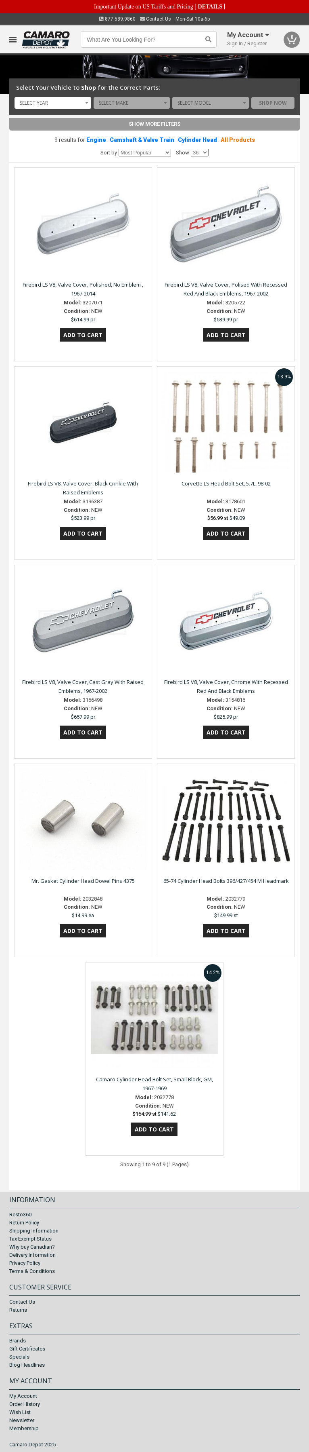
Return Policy (24, 1223)
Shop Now (273, 102)
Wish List (20, 1412)
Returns (18, 1310)
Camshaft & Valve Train (142, 140)
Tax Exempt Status (30, 1239)
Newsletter (21, 1420)
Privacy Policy (24, 1263)
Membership (24, 1428)
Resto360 (20, 1214)
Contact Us (155, 19)
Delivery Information (32, 1255)
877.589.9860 (117, 19)
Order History (24, 1404)
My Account (23, 1396)
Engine (96, 140)
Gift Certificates (27, 1349)
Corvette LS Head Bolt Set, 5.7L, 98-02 (226, 483)
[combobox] (53, 102)
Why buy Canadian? (32, 1247)
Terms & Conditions (32, 1271)
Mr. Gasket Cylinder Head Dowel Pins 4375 (83, 880)
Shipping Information (33, 1231)
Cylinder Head (197, 140)
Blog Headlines (27, 1365)
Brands (17, 1341)
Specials (19, 1357)
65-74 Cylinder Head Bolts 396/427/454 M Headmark (226, 880)
